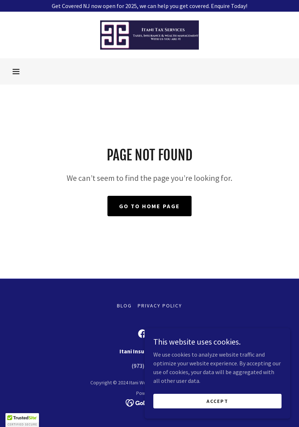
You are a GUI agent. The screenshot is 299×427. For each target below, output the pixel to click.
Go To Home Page (149, 206)
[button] (16, 71)
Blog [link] (124, 305)
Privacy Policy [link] (160, 305)
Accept (217, 400)
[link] (149, 35)
